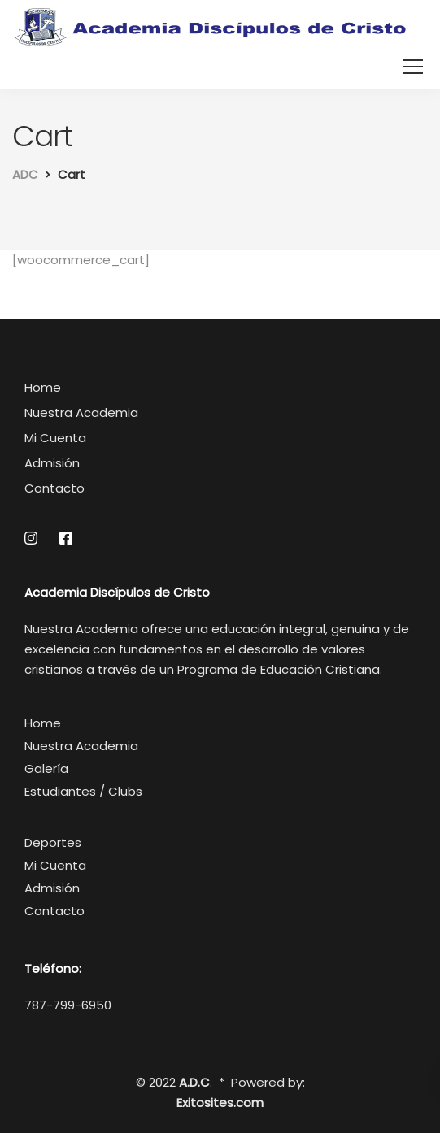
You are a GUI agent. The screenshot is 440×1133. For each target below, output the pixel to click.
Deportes (52, 842)
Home (42, 387)
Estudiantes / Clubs (83, 791)
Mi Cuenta (55, 437)
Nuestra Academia (81, 412)
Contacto (54, 488)
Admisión (52, 462)
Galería (46, 768)
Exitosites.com (220, 1102)
